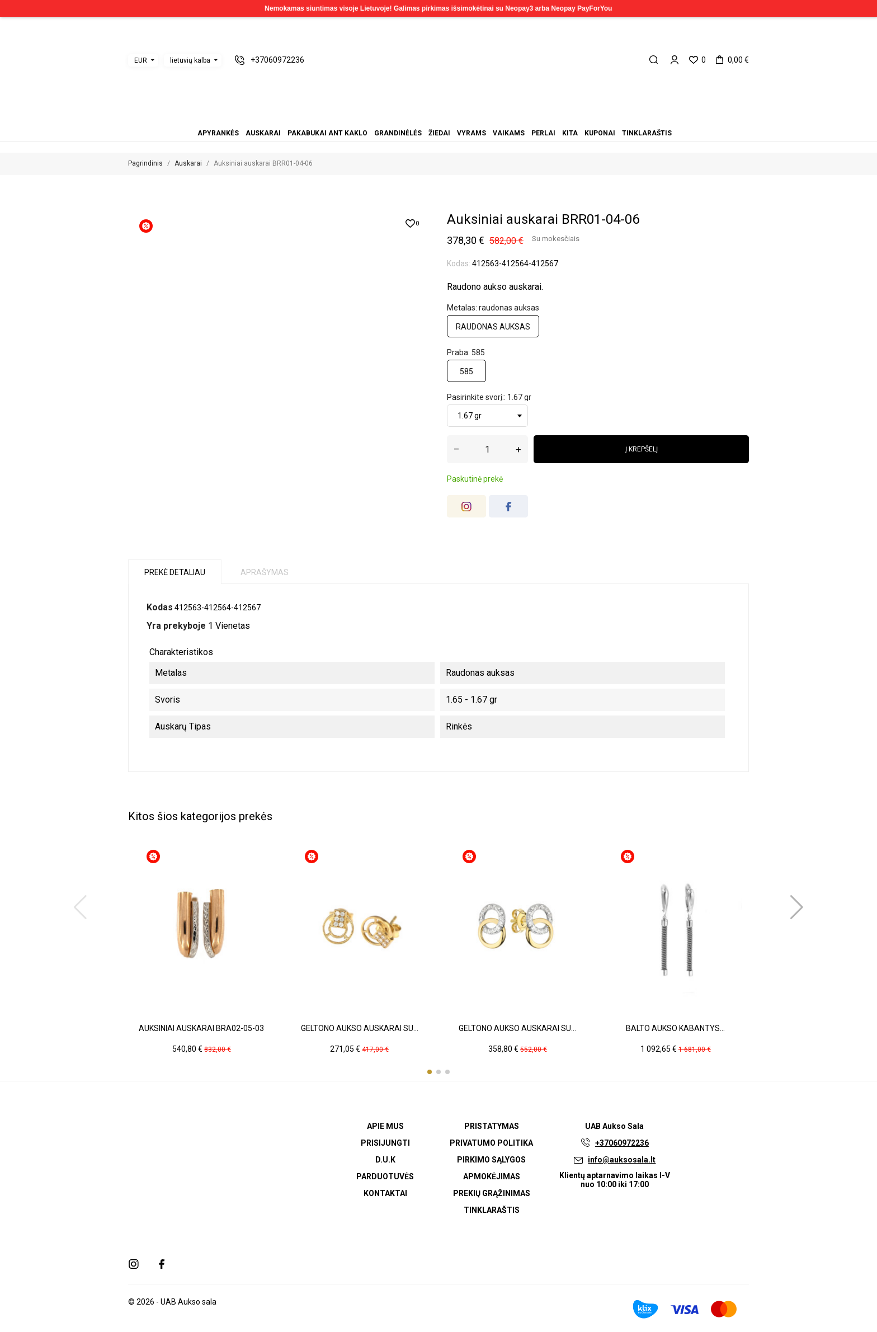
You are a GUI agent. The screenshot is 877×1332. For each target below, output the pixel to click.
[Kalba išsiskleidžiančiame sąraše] (192, 60)
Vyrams (438, 117)
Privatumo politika (491, 1142)
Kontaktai (385, 1193)
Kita (458, 117)
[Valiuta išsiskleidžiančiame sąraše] (143, 60)
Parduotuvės (385, 1176)
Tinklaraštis (472, 117)
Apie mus (385, 1126)
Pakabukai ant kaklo (418, 117)
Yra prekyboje (176, 625)
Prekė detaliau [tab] (174, 572)
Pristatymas (491, 1126)
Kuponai (465, 117)
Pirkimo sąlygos (491, 1159)
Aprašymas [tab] (265, 572)
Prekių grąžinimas (491, 1193)
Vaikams (445, 117)
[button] (429, 1072)
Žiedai (431, 117)
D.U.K (385, 1159)
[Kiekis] (487, 449)
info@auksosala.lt (622, 1159)
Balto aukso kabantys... (675, 1028)
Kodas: (458, 263)
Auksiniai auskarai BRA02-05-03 (201, 1028)
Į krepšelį (641, 449)
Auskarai (411, 117)
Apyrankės (405, 117)
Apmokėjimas (491, 1176)
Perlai (452, 117)
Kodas (160, 607)
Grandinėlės (425, 117)
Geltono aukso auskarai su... (359, 1028)
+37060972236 (622, 1142)
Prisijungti (385, 1142)
